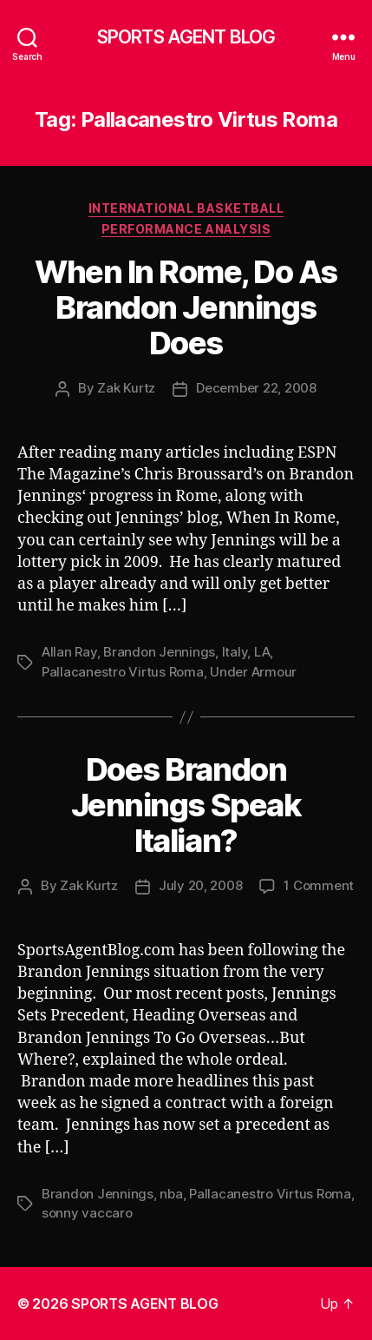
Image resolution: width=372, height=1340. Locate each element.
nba (171, 1193)
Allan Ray (69, 652)
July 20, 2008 (201, 885)
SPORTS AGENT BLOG (186, 37)
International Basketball (186, 208)
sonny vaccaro (87, 1213)
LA (262, 652)
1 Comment (319, 885)
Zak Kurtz (126, 388)
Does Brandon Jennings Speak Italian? (186, 805)
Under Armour (253, 671)
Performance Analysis (186, 228)
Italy (235, 652)
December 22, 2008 (256, 388)
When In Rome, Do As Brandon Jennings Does (186, 307)
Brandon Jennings (159, 652)
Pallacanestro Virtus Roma (123, 671)
